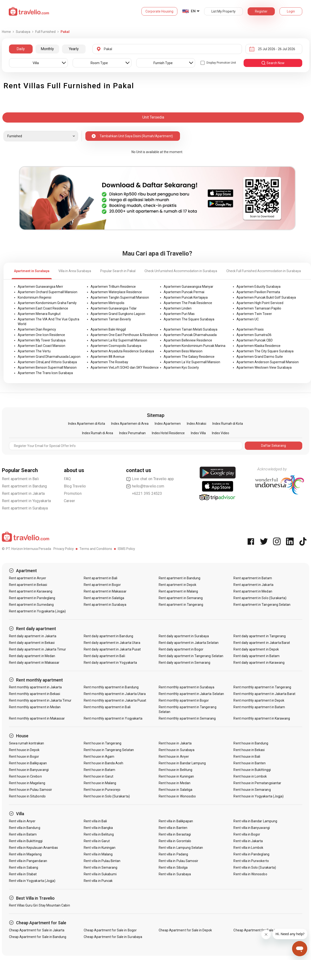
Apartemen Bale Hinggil (108, 329)
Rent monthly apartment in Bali (107, 707)
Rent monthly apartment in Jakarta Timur (40, 700)
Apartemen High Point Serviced (260, 303)
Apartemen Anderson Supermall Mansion (268, 362)
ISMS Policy (126, 549)
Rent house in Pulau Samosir (30, 790)
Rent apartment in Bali (20, 479)
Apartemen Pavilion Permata (258, 292)
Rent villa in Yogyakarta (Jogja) (32, 881)
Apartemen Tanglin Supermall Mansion (120, 297)
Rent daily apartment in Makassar (34, 662)
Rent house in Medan (174, 783)
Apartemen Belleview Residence (188, 340)
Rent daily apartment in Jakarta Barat (261, 643)
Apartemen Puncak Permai (184, 292)
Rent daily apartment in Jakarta (33, 636)
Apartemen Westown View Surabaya (264, 367)
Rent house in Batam (99, 770)
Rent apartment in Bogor (102, 585)
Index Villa (198, 433)
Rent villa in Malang (98, 854)
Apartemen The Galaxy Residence (189, 356)
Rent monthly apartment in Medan (35, 707)
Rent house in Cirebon (25, 776)
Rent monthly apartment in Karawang (261, 718)
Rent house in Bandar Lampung (182, 763)
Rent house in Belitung (175, 770)
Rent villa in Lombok (248, 847)
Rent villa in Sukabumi (100, 874)
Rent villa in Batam (23, 834)
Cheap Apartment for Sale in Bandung (37, 937)
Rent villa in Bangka (98, 828)
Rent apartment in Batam (252, 578)
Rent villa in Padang (173, 854)
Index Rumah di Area (97, 433)
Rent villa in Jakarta (248, 841)
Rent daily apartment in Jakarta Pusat (112, 649)
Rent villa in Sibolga (173, 867)
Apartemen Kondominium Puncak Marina (194, 346)
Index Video (220, 433)
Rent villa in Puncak (98, 881)
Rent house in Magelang (27, 783)
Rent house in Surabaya (176, 750)
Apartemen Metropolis (107, 303)
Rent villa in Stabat (23, 874)
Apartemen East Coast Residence (43, 308)
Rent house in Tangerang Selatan (109, 750)
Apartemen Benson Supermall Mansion (47, 367)
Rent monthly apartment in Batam (259, 707)
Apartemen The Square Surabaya (189, 319)
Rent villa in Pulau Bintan (102, 861)
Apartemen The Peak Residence (188, 303)
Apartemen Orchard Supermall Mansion (47, 292)
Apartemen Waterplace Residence (116, 292)
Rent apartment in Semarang (181, 598)
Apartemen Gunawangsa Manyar (188, 286)
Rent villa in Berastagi (175, 834)
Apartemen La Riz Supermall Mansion (119, 340)
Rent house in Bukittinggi (252, 770)
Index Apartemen (168, 423)
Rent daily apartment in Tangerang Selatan (191, 656)
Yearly (74, 49)
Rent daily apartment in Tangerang (259, 636)
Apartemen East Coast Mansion (41, 346)
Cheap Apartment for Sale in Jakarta (37, 930)
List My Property (223, 11)
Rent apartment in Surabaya (25, 508)
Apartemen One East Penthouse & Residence (124, 335)
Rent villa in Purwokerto (251, 861)
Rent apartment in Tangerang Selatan (261, 604)
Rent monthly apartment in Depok (258, 700)
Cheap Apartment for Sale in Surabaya (113, 937)
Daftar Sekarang (273, 445)
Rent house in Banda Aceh (103, 763)
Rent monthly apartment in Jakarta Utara (115, 694)
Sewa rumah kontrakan (26, 743)
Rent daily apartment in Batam (256, 656)
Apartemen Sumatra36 (254, 335)
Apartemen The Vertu (34, 351)
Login (291, 11)
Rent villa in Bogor (246, 834)
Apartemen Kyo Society (181, 367)
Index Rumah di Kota (227, 423)
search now (273, 63)
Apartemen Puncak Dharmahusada (190, 335)
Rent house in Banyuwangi (29, 770)
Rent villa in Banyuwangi (251, 828)
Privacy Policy (63, 549)
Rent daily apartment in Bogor (181, 649)
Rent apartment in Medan (252, 591)
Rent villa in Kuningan (99, 847)
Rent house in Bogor (24, 756)
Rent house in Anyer (174, 756)
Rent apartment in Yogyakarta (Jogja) (37, 611)
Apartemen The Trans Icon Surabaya (45, 373)
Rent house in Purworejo (102, 790)
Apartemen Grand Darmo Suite (260, 356)
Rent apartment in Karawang (30, 591)
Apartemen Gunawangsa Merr (40, 286)
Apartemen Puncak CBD (255, 340)
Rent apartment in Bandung (24, 486)
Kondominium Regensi (34, 297)
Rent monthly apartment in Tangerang (262, 687)
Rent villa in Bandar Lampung (255, 821)
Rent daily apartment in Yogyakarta (110, 662)
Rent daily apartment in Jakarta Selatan (189, 643)
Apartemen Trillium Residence (113, 286)
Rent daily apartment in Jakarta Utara (112, 643)
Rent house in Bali (246, 756)
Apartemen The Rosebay (109, 362)
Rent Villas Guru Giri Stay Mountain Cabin (39, 905)
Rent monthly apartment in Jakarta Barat (264, 694)
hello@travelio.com (145, 486)
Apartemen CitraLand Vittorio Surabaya (47, 362)
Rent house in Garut (98, 776)
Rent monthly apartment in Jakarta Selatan (191, 694)
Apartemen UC (248, 319)
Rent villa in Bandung (24, 828)
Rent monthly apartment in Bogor (184, 700)
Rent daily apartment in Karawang (259, 662)
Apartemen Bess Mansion (183, 351)
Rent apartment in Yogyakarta (26, 501)
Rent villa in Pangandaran (28, 861)
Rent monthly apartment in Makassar (37, 718)
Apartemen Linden (178, 308)
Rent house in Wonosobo (177, 796)
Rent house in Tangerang (102, 743)
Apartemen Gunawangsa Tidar (114, 308)
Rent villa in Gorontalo (175, 841)
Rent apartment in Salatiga (104, 598)
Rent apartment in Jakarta (23, 493)
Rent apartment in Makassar (105, 591)
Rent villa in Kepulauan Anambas (33, 847)
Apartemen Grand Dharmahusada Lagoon (49, 356)
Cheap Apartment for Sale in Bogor (110, 930)
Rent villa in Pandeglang (251, 854)
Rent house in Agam (99, 756)
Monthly (47, 49)
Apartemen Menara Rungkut (39, 314)
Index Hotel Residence (168, 433)
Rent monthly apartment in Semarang (187, 718)
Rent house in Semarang (252, 790)
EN (193, 11)
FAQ (67, 479)
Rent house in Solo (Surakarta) (107, 796)
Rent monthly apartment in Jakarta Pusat (115, 700)
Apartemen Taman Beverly (111, 319)
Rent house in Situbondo (27, 796)
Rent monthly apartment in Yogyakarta (113, 718)
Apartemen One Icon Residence (41, 335)
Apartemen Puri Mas (179, 314)
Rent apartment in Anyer (27, 578)
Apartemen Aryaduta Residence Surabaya (122, 351)
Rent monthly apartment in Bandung (111, 687)
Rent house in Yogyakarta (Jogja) (258, 796)
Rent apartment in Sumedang (31, 604)
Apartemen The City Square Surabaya (265, 351)
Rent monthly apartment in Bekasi (34, 694)
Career (69, 501)
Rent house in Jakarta (175, 743)
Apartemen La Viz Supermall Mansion (192, 362)
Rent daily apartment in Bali (104, 656)
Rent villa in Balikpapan (176, 821)
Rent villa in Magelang (25, 854)
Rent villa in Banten (173, 828)
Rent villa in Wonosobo (250, 874)
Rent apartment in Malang (178, 591)
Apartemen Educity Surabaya (258, 286)
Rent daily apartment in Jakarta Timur (37, 649)
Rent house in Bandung (250, 743)
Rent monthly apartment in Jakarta (35, 687)
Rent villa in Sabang (23, 867)
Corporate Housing (159, 11)
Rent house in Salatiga (175, 790)
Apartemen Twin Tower (254, 314)
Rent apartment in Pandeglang (32, 598)
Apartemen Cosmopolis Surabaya (116, 346)
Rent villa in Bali (95, 821)
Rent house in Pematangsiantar (257, 783)
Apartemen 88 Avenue (108, 356)
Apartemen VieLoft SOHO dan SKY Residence (125, 367)
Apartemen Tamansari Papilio (259, 308)
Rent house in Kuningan (176, 776)
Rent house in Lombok (250, 776)
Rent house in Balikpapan (28, 763)
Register (261, 11)
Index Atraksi (196, 423)
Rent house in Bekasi (249, 750)
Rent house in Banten (249, 763)
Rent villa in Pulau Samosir (178, 861)
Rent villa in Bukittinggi (26, 841)
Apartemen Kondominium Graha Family (47, 303)
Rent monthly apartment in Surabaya (187, 687)
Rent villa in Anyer (22, 821)
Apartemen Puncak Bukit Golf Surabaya (266, 297)
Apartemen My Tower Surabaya (42, 340)
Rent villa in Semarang (100, 867)
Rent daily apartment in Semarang (184, 662)
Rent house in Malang (100, 783)
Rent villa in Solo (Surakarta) (254, 867)
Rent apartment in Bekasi (28, 585)
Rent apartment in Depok (177, 585)
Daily (21, 49)
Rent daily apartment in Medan (32, 656)
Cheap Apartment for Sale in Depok (185, 930)
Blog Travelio (75, 486)
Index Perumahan (132, 433)
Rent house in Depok (24, 750)
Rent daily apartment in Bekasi (32, 643)
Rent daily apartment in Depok (256, 649)
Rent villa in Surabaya (175, 874)
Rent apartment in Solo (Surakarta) (259, 598)
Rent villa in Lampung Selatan (181, 847)
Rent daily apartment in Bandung (108, 636)
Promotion (73, 493)
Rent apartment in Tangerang (181, 604)
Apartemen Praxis (250, 329)
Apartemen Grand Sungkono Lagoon (118, 314)
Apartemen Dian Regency (37, 329)
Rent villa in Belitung (99, 834)
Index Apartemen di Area (130, 423)
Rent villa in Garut (97, 841)
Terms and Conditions (95, 549)
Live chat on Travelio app (150, 479)
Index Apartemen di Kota (86, 423)
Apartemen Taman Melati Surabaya (190, 329)
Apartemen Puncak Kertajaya (186, 297)
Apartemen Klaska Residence (258, 346)
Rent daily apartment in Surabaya (184, 636)
